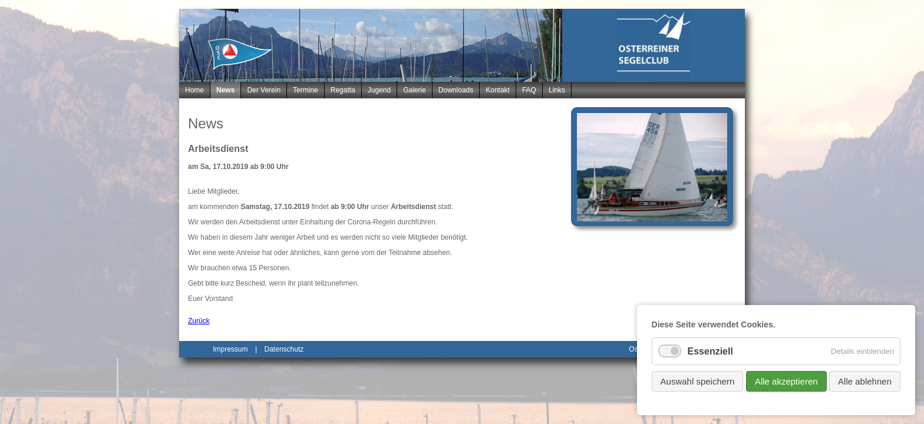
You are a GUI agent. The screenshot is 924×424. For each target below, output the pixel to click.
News (225, 90)
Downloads (455, 90)
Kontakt (498, 90)
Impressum (230, 349)
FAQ (529, 90)
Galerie (414, 90)
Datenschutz (284, 349)
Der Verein (263, 90)
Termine (305, 90)
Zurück (199, 321)
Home (194, 90)
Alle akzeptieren (786, 381)
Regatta (343, 90)
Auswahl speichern (698, 381)
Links (557, 90)
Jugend (379, 90)
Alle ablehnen (865, 381)
